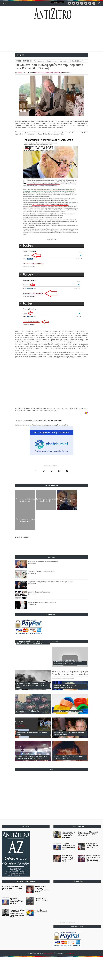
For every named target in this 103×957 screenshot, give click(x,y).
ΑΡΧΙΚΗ (18, 61)
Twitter (50, 420)
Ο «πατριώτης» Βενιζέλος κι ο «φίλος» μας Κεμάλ (41, 571)
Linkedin (59, 420)
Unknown (19, 72)
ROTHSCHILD (28, 61)
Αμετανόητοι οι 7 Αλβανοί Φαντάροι (30, 711)
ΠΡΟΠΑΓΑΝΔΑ (49, 72)
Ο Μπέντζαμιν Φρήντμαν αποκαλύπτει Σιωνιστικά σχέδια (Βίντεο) (68, 663)
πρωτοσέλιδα (64, 922)
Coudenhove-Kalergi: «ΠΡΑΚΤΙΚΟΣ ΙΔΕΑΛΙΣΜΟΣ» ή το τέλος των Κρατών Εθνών (17, 913)
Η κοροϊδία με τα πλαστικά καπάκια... (68, 711)
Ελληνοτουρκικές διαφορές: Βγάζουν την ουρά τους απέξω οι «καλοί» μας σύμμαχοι (50, 581)
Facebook (42, 420)
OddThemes (69, 953)
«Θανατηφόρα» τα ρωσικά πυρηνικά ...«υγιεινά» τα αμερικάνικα (68, 834)
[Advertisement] (51, 36)
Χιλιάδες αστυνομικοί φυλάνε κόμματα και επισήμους (42, 602)
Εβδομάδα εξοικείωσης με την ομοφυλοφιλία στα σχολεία (65, 686)
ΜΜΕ (35, 72)
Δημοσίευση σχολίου (22, 537)
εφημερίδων (72, 922)
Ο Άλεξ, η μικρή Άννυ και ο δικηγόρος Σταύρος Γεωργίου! (68, 757)
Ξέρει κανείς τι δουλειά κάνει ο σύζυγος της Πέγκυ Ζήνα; (69, 733)
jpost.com (53, 239)
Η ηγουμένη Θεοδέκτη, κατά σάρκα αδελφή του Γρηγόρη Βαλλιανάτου (29, 642)
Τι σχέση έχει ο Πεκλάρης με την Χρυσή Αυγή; (31, 733)
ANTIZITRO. (49, 953)
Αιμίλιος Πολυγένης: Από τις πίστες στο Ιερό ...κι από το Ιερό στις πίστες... (31, 757)
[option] (51, 564)
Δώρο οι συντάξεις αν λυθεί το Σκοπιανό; (39, 592)
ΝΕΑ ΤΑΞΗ (41, 72)
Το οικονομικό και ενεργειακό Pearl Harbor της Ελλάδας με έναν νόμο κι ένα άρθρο (31, 685)
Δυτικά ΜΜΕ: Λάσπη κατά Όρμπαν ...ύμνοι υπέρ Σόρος (43, 561)
